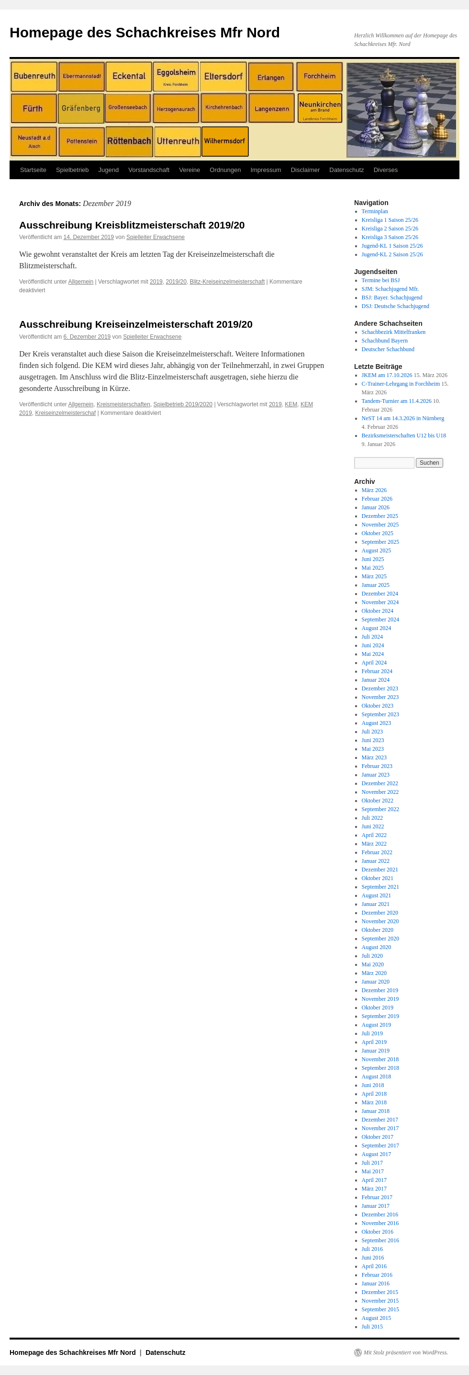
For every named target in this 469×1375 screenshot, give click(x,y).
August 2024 (376, 628)
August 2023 (376, 723)
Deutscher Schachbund (388, 349)
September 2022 (380, 809)
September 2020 (380, 938)
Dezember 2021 (380, 869)
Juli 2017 (372, 1162)
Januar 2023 (376, 774)
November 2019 (380, 999)
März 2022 (374, 843)
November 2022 (380, 792)
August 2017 (376, 1154)
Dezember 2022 (380, 783)
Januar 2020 (376, 981)
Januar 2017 (376, 1206)
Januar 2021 (376, 904)
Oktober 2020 (377, 930)
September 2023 (380, 714)
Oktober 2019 (377, 1007)
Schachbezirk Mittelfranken (394, 332)
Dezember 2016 (380, 1214)
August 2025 (376, 550)
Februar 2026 (377, 498)
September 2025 (380, 542)
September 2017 (380, 1145)
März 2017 (374, 1188)
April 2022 (374, 835)
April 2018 (374, 1093)
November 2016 (380, 1223)
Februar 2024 (377, 671)
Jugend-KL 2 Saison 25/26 (392, 254)
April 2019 (374, 1042)
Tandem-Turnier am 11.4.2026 (397, 401)
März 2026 (374, 490)
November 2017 (380, 1128)
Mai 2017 (373, 1171)
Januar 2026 (376, 507)
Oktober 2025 (377, 533)
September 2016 (380, 1240)
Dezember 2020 (380, 912)
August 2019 (376, 1024)
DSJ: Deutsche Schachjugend (395, 306)
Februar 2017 (377, 1197)
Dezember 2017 (380, 1119)
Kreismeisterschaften (123, 404)
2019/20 (176, 281)
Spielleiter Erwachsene (155, 237)
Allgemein (81, 281)
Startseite (33, 169)
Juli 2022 (372, 817)
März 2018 (374, 1102)
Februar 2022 (377, 852)
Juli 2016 (372, 1249)
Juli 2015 (372, 1326)
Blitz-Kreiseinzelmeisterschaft (227, 281)
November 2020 (380, 921)
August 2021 (376, 895)
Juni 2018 (373, 1085)
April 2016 (374, 1266)
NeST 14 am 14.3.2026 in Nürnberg (403, 418)
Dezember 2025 (380, 516)
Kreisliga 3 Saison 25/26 (390, 237)
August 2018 (376, 1076)
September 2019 (380, 1016)
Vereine (189, 169)
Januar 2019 (376, 1050)
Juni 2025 (373, 559)
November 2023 (380, 697)
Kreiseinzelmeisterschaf (65, 413)
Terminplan (375, 211)
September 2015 (380, 1309)
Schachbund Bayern (385, 340)
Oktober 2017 (377, 1137)
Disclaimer (305, 169)
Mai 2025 (373, 567)
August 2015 (376, 1318)
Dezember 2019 (380, 990)
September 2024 (380, 619)
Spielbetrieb (72, 169)
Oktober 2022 (377, 800)
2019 (156, 281)
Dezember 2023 (380, 688)
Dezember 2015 (380, 1292)
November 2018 (380, 1059)
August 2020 (376, 947)
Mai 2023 (373, 748)
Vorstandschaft (148, 169)
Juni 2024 (373, 645)
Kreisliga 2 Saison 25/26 (390, 228)
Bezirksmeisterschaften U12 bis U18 (404, 435)
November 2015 (380, 1300)
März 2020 (374, 973)
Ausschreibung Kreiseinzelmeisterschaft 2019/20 (136, 324)
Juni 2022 (373, 826)
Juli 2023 (372, 731)
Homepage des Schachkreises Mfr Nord (145, 32)
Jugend (109, 169)
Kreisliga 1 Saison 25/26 (390, 220)
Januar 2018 (376, 1111)
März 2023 (374, 757)
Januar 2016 (376, 1283)
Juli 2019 (372, 1033)
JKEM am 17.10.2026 (387, 375)
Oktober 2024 (377, 610)
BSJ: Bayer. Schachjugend (392, 297)
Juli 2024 (372, 636)
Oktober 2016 (377, 1231)
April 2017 (374, 1180)
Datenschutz (346, 169)
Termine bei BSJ (381, 280)
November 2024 (380, 602)
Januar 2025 (376, 585)
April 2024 (374, 662)
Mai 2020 (373, 964)
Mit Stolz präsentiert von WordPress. (406, 1352)
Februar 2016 (377, 1275)
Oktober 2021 (377, 878)
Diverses (386, 169)
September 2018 (380, 1068)
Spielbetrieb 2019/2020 (183, 404)
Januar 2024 (376, 679)
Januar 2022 (376, 861)
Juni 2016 (373, 1257)
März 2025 (374, 576)
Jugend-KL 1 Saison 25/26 (392, 245)
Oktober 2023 (377, 705)
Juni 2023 (373, 740)
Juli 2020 (372, 955)
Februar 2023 (377, 766)
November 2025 (380, 524)
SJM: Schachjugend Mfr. (390, 289)
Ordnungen (225, 169)
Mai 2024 (373, 654)
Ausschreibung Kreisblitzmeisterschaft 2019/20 (132, 224)
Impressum (265, 169)
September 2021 (380, 886)
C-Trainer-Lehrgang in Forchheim (401, 383)
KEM (291, 404)
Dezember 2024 (380, 593)
